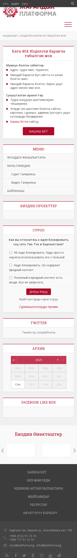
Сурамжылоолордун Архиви (38, 307)
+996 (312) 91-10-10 (22, 536)
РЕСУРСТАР (38, 505)
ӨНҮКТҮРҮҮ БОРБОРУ (40, 513)
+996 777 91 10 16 (21, 539)
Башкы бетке (19, 121)
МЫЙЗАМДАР (38, 497)
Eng (25, 4)
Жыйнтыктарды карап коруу (38, 299)
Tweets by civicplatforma (38, 332)
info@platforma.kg (49, 545)
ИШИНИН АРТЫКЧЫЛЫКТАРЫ (38, 488)
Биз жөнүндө (38, 480)
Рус (6, 4)
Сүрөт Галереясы (21, 174)
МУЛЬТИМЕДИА (18, 166)
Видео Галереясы (21, 182)
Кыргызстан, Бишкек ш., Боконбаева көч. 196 (40, 530)
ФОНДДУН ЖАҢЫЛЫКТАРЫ (26, 157)
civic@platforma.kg (21, 545)
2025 (38, 360)
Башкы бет (10, 35)
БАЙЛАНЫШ (15, 191)
